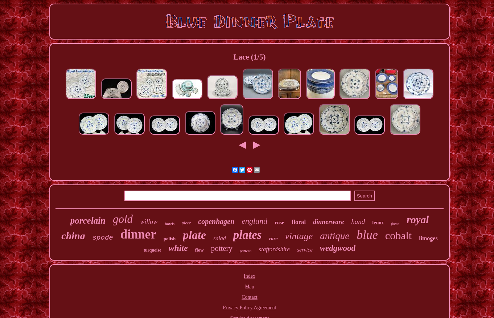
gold (123, 219)
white (178, 248)
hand (358, 221)
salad (219, 238)
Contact (250, 297)
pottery (221, 248)
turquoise (152, 250)
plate (194, 234)
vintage (299, 236)
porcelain (88, 220)
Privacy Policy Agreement (249, 307)
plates (247, 234)
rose (279, 222)
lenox (378, 222)
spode (102, 238)
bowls (169, 223)
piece (186, 222)
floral (299, 222)
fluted (395, 224)
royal (418, 219)
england (254, 220)
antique (334, 236)
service (304, 250)
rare (273, 238)
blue (367, 234)
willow (148, 221)
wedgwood (337, 248)
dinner (138, 234)
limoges (428, 238)
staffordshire (274, 249)
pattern (245, 251)
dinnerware (328, 221)
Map (249, 286)
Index (249, 276)
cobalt (398, 235)
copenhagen (216, 221)
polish (170, 238)
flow (199, 250)
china (73, 235)
